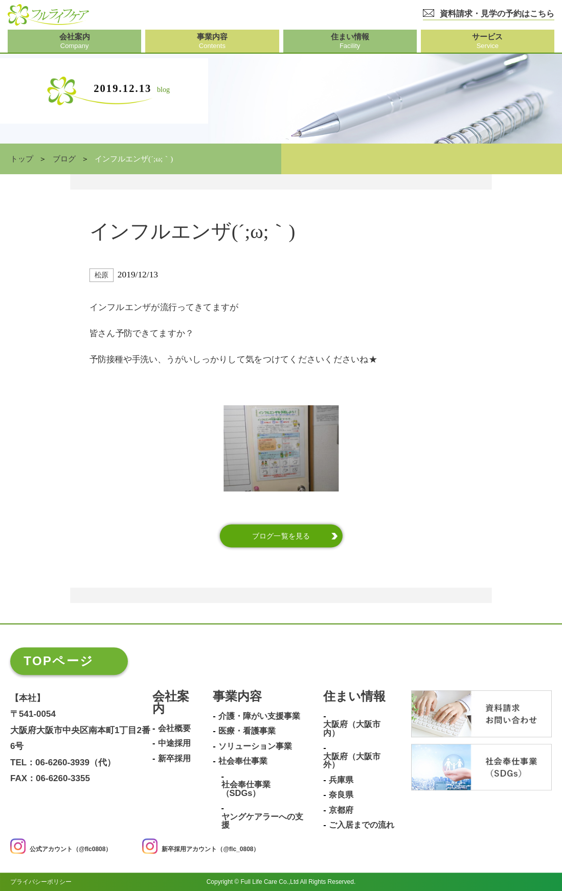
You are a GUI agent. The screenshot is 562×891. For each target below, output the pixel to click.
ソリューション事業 (255, 746)
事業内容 (237, 696)
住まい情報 (354, 696)
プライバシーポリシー (41, 881)
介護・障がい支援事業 (259, 716)
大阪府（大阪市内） (351, 728)
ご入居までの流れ (361, 824)
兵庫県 (341, 780)
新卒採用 (174, 758)
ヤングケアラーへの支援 (262, 820)
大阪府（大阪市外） (351, 760)
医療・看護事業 (247, 731)
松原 (101, 275)
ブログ (64, 159)
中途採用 (174, 743)
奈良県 (341, 795)
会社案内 (170, 702)
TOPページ (59, 661)
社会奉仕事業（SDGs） (246, 789)
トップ (21, 159)
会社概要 (174, 728)
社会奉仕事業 (242, 761)
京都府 (341, 810)
